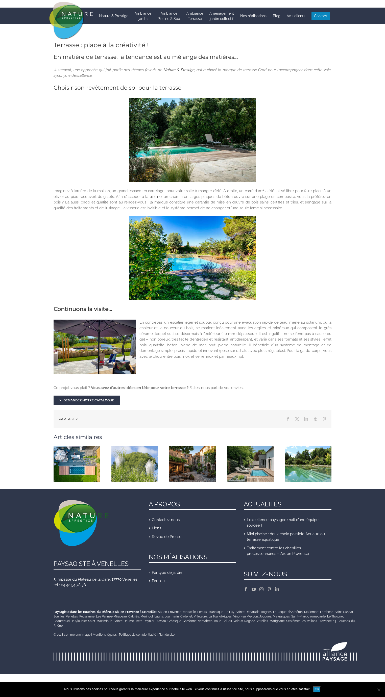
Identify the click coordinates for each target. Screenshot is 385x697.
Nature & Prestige (179, 70)
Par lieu (158, 581)
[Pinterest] (269, 589)
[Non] (378, 689)
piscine (156, 196)
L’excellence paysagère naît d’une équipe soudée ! (283, 523)
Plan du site (166, 634)
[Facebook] (246, 589)
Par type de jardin (167, 572)
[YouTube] (254, 589)
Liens (156, 528)
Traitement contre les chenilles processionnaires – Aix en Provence (278, 551)
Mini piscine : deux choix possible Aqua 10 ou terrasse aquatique (286, 537)
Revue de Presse (166, 536)
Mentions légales (105, 634)
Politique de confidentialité (137, 634)
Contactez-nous (166, 520)
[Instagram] (261, 589)
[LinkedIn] (277, 589)
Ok (317, 689)
